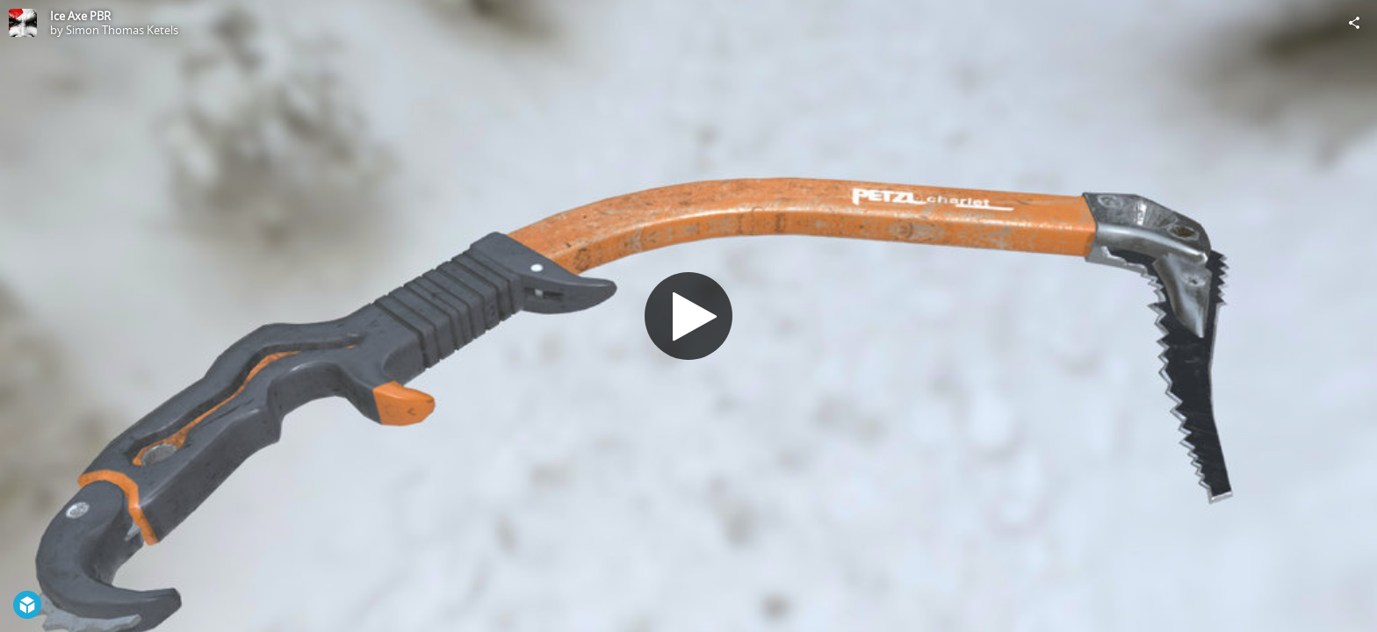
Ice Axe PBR (80, 16)
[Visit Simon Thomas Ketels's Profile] (23, 23)
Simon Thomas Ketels (122, 30)
